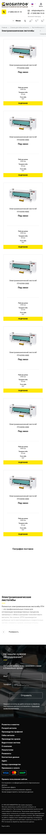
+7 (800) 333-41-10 (15, 12)
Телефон (7, 684)
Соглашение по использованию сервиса (16, 789)
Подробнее (23, 103)
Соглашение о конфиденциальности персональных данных (21, 784)
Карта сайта (6, 826)
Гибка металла (8, 735)
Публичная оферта (9, 787)
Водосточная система (11, 743)
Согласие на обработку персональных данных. (19, 822)
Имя (5, 676)
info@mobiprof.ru (7, 809)
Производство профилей (12, 732)
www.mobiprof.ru (7, 811)
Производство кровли (11, 739)
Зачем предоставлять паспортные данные (17, 792)
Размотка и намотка (10, 724)
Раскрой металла (9, 728)
